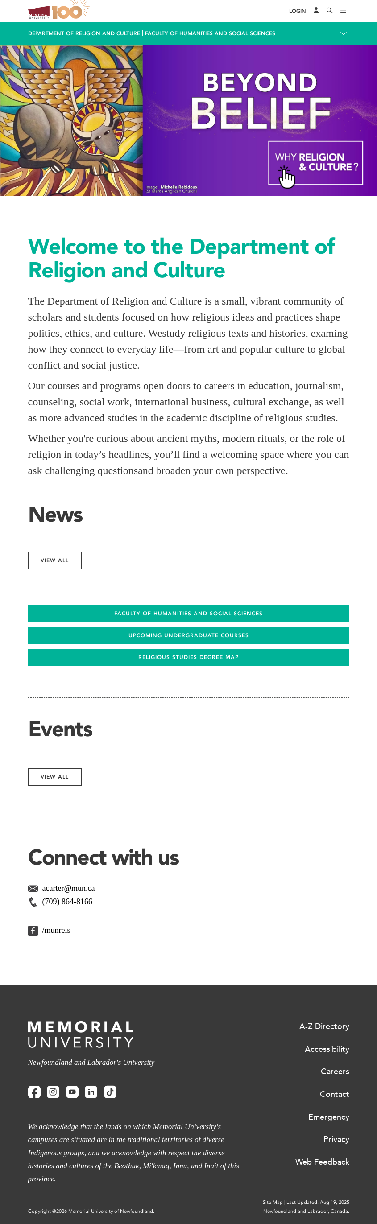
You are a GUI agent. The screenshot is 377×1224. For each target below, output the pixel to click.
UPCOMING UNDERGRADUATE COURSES (188, 635)
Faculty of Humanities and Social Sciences (210, 33)
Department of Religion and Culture (84, 33)
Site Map (273, 1202)
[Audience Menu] (316, 11)
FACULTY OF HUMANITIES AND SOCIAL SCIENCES (188, 613)
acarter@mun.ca (68, 888)
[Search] (330, 11)
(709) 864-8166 (67, 901)
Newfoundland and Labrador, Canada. (306, 1211)
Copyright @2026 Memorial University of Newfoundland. (91, 1211)
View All (55, 560)
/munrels (56, 930)
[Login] (297, 11)
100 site (73, 11)
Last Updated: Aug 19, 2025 (317, 1202)
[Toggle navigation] (343, 11)
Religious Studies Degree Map (188, 657)
